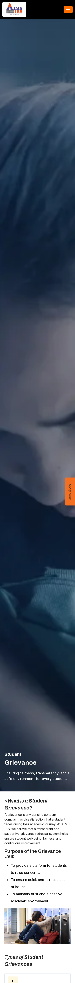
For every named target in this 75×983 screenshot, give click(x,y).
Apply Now (70, 492)
